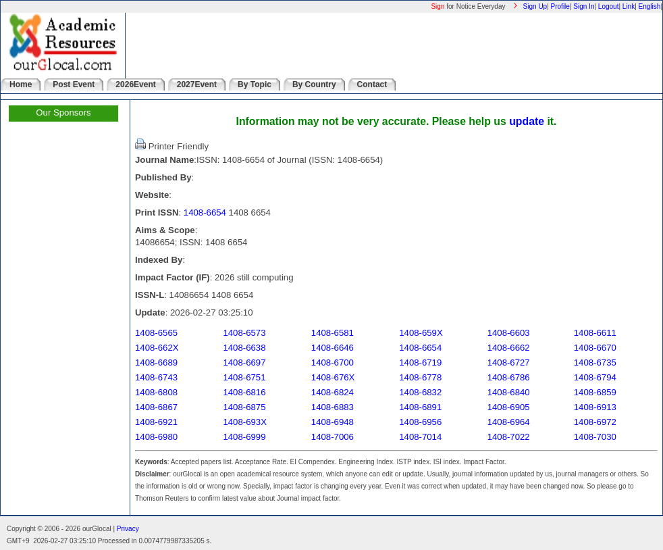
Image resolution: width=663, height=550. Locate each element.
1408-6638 (244, 348)
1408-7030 (595, 437)
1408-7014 (420, 437)
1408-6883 (332, 407)
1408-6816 (244, 392)
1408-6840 (508, 392)
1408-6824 (332, 392)
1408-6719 (420, 362)
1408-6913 (595, 407)
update (526, 121)
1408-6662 (508, 348)
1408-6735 (595, 362)
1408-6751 (244, 377)
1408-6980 (156, 437)
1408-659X (421, 333)
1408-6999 (244, 437)
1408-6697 (244, 362)
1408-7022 (508, 437)
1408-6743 (156, 377)
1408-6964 (508, 422)
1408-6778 (420, 377)
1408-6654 (205, 212)
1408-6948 (332, 422)
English (650, 6)
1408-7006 (332, 437)
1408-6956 (420, 422)
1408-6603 (508, 333)
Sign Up (535, 6)
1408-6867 (156, 407)
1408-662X (157, 348)
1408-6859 (595, 392)
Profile (560, 6)
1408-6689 (156, 362)
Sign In (583, 6)
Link (628, 6)
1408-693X (245, 422)
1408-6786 (508, 377)
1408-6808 (156, 392)
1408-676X (333, 377)
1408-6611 (595, 333)
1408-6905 (508, 407)
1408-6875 (244, 407)
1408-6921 (156, 422)
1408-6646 (332, 348)
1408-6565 (156, 333)
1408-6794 (595, 377)
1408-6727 (508, 362)
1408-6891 (420, 407)
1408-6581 (332, 333)
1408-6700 (332, 362)
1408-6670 (595, 348)
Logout (608, 6)
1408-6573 (244, 333)
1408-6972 (595, 422)
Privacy (128, 528)
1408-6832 (420, 392)
